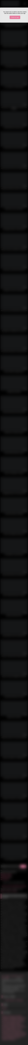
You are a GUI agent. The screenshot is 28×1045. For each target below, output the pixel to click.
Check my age (15, 17)
